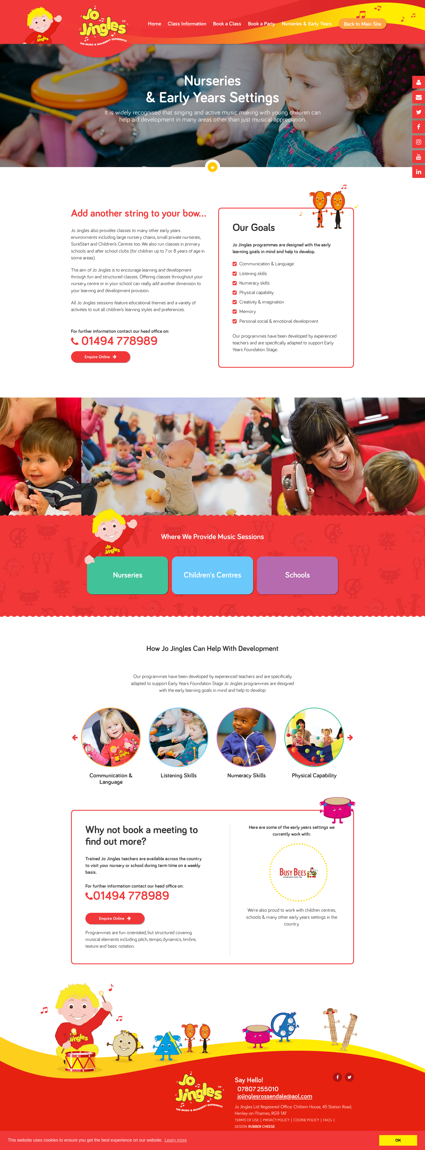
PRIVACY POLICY (276, 1120)
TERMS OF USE (247, 1120)
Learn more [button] (176, 1140)
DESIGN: (255, 1127)
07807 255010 (258, 1089)
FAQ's (327, 1120)
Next (350, 737)
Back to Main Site (362, 24)
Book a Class (227, 24)
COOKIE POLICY (306, 1120)
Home (154, 24)
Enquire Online (97, 357)
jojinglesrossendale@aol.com (274, 1096)
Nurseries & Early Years (307, 24)
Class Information (187, 24)
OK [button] (398, 1140)
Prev (75, 737)
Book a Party (261, 24)
